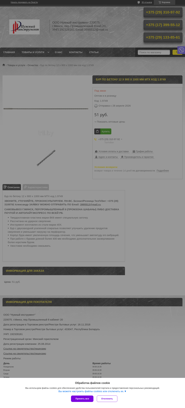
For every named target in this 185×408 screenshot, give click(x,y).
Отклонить (107, 398)
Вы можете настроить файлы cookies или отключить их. (91, 391)
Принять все (82, 398)
